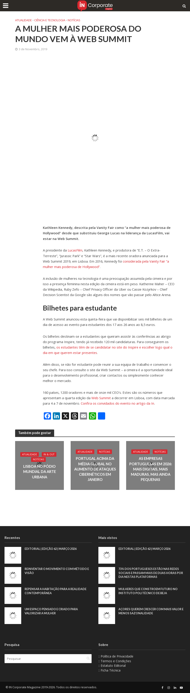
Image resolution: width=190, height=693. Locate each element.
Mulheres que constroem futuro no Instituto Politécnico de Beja (148, 591)
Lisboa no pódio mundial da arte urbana (39, 471)
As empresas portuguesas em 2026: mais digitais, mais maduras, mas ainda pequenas (150, 469)
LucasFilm (75, 250)
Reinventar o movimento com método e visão (57, 571)
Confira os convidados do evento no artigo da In (117, 403)
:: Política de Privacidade (115, 656)
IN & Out (49, 455)
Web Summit (101, 398)
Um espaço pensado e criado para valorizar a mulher (52, 611)
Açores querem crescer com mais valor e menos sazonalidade (151, 611)
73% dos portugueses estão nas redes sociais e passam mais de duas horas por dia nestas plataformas (151, 573)
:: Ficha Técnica (109, 670)
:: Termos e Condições (114, 661)
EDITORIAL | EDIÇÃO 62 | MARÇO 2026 (52, 549)
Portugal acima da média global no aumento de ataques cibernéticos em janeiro (95, 469)
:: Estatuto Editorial (112, 665)
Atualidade (23, 20)
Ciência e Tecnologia (49, 20)
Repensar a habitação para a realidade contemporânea (57, 591)
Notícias (74, 20)
